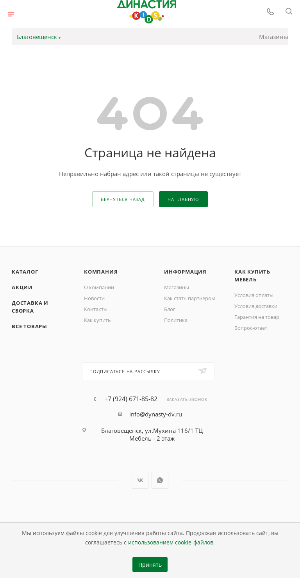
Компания (101, 271)
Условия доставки (255, 305)
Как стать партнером (189, 298)
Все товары (29, 326)
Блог (169, 309)
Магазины (273, 37)
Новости (94, 298)
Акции (22, 287)
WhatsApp (160, 480)
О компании (99, 287)
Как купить (97, 320)
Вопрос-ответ (250, 327)
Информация (185, 271)
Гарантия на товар (256, 316)
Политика (176, 320)
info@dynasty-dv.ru (155, 414)
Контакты (95, 309)
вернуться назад (123, 199)
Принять (150, 564)
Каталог (25, 271)
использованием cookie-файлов (170, 542)
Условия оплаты (253, 295)
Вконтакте (140, 480)
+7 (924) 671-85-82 (130, 399)
